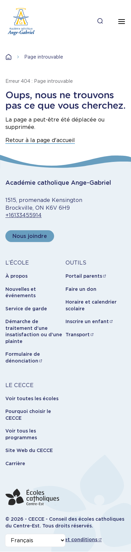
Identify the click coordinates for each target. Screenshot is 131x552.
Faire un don (81, 289)
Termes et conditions (71, 539)
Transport (78, 334)
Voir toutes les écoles (31, 398)
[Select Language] (35, 540)
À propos (16, 276)
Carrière (15, 463)
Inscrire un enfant (87, 321)
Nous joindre (29, 236)
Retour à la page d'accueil (40, 140)
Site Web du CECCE (29, 450)
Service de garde (26, 308)
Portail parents (84, 276)
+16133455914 (23, 215)
